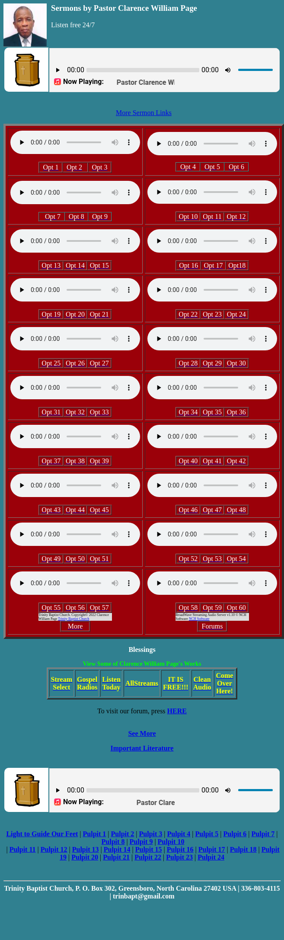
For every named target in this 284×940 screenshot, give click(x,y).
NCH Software (199, 619)
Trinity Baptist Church (73, 619)
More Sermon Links (144, 112)
